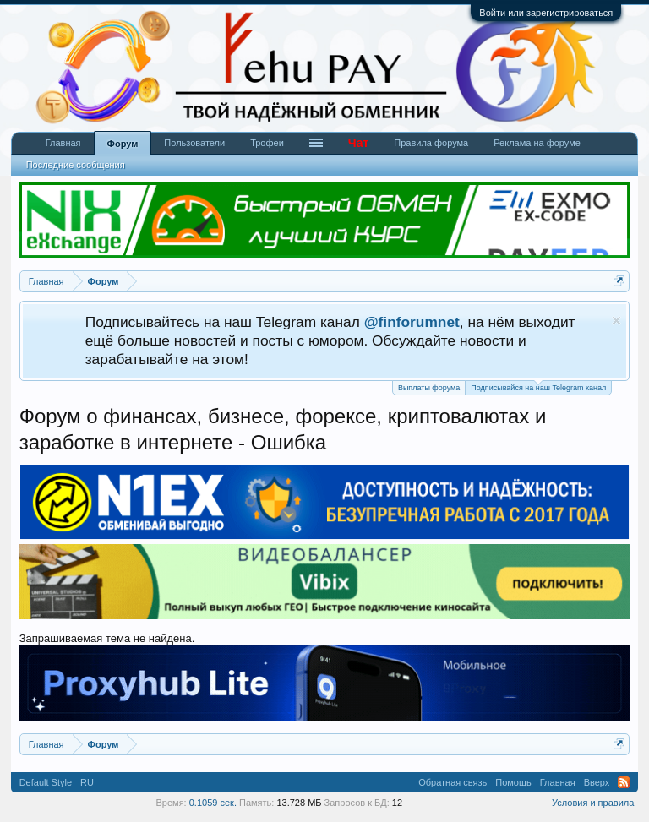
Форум (123, 144)
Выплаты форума (429, 388)
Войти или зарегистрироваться (546, 13)
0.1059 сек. (213, 803)
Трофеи (267, 143)
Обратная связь (452, 782)
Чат (358, 143)
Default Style (45, 782)
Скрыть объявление (616, 320)
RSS (624, 782)
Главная (63, 143)
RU (87, 782)
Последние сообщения (75, 165)
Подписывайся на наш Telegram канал (538, 386)
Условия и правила (593, 803)
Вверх (597, 782)
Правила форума (431, 143)
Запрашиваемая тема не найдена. (107, 638)
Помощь (513, 782)
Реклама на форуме (537, 143)
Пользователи (194, 143)
